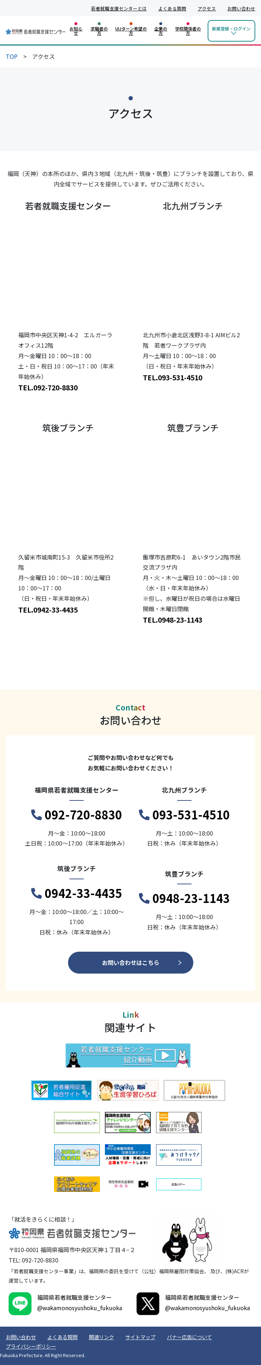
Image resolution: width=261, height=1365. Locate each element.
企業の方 (160, 30)
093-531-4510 (184, 814)
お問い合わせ (241, 8)
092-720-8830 (76, 814)
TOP (12, 56)
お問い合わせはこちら (130, 962)
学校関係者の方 (188, 30)
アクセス (207, 8)
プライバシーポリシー (31, 1346)
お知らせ (75, 30)
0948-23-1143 (184, 898)
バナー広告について (189, 1337)
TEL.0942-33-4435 (48, 610)
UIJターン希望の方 (131, 30)
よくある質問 (172, 8)
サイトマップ (140, 1337)
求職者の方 (99, 30)
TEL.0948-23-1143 (172, 620)
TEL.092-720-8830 (48, 387)
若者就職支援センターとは (119, 8)
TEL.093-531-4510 (172, 377)
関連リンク (101, 1337)
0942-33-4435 (76, 893)
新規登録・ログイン (231, 28)
